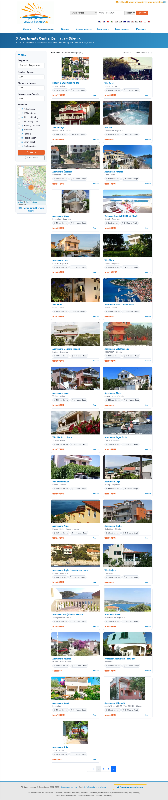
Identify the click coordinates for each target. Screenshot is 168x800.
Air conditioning (30, 117)
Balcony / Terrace (31, 125)
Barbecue (27, 129)
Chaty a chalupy (134, 793)
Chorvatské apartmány (103, 796)
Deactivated (60, 796)
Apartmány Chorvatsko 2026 (100, 793)
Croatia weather (84, 29)
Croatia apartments (119, 793)
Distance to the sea (27, 83)
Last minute (103, 29)
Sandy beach (28, 142)
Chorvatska (84, 793)
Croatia (27, 29)
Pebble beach (29, 138)
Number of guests (26, 72)
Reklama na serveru (68, 787)
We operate (32, 793)
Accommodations (46, 29)
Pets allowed (28, 109)
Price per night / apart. (28, 94)
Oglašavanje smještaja (130, 787)
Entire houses (122, 29)
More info (141, 29)
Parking (26, 134)
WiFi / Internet (29, 113)
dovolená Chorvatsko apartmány (49, 793)
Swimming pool (30, 121)
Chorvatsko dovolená (71, 793)
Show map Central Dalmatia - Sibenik (31, 209)
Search (142, 13)
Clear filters (31, 157)
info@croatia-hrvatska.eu (95, 787)
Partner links (71, 796)
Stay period (23, 60)
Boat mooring (29, 146)
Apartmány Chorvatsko (85, 796)
